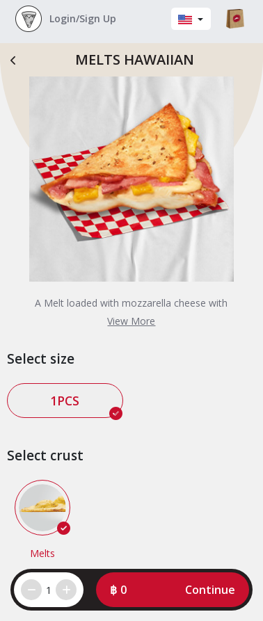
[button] (172, 589)
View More (131, 321)
